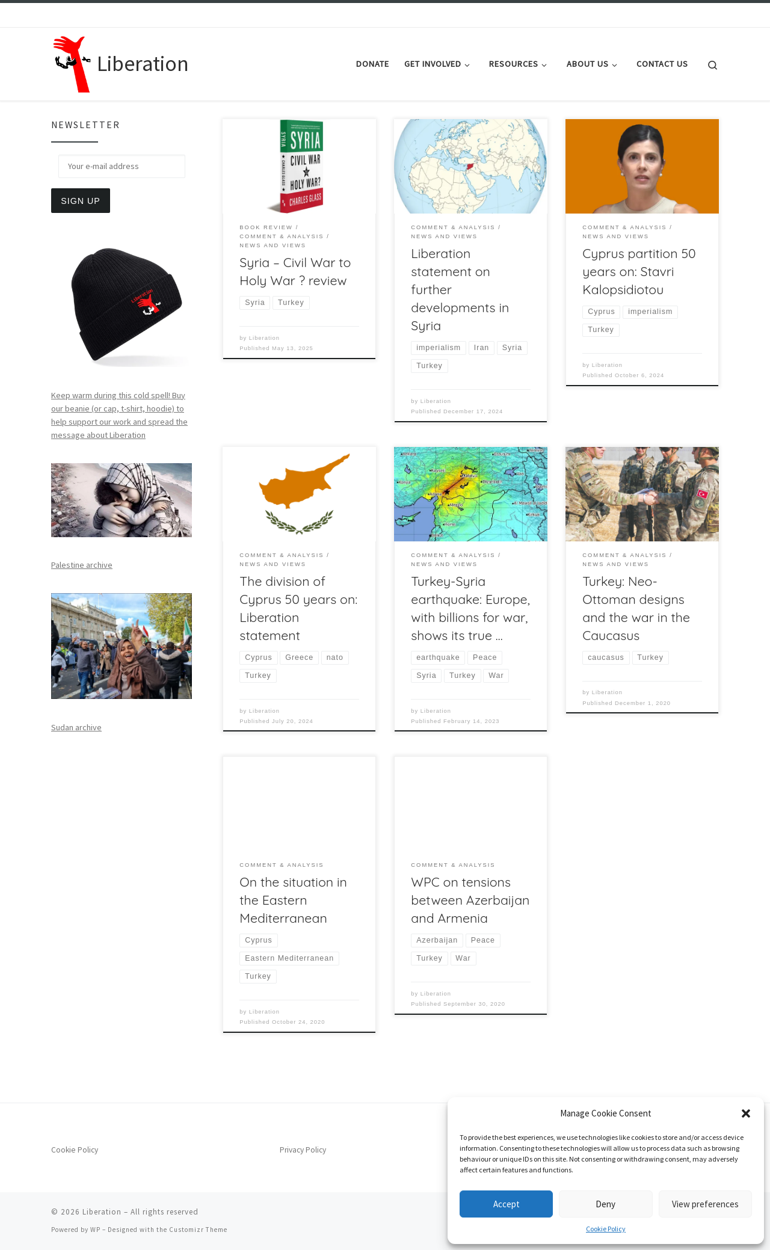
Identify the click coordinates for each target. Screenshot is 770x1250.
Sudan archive (76, 727)
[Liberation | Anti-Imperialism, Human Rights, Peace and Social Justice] (72, 61)
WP (95, 1229)
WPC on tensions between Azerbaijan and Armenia (470, 900)
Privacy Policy (303, 1150)
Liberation (264, 338)
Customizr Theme (198, 1229)
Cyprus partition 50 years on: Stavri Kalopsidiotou (638, 271)
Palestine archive (81, 564)
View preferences (705, 1204)
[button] (746, 1113)
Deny (605, 1204)
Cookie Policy (606, 1228)
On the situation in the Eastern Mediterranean (293, 900)
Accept (506, 1204)
